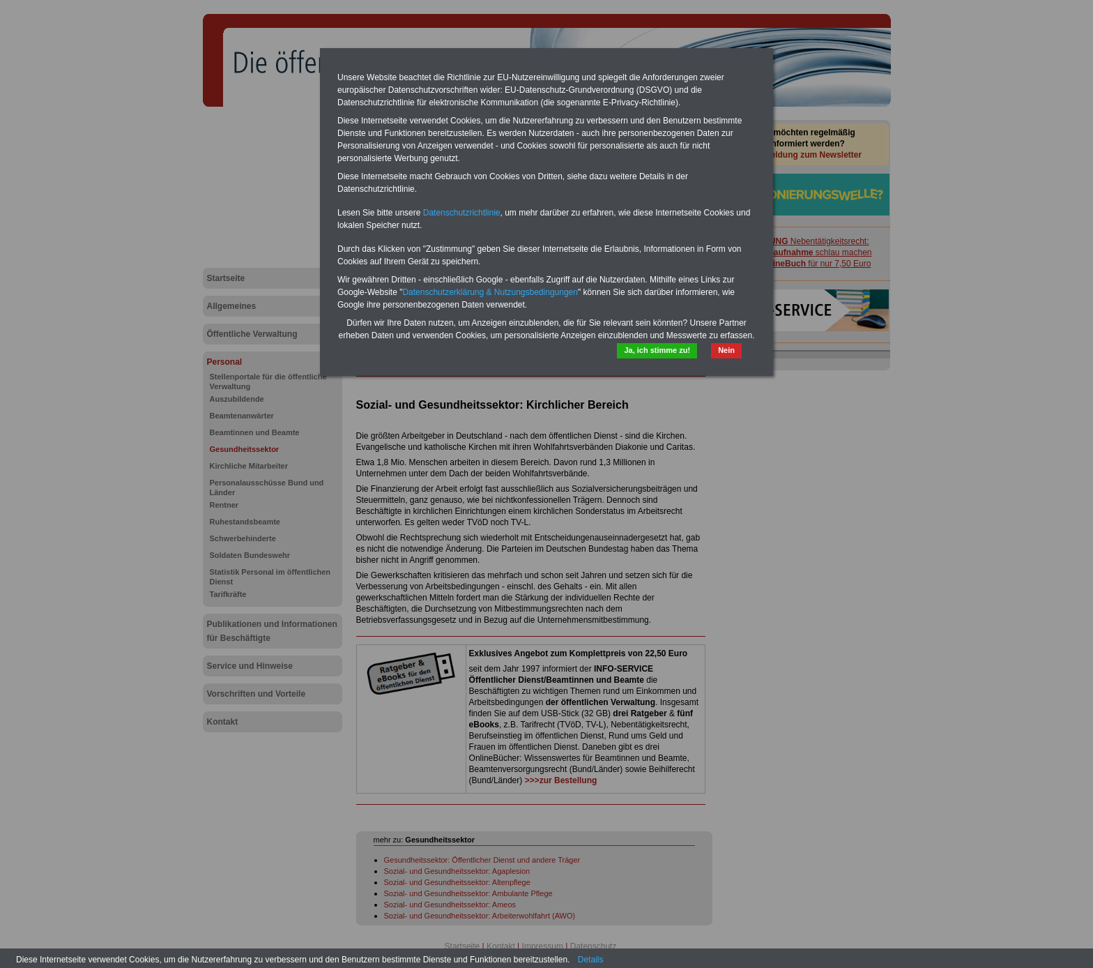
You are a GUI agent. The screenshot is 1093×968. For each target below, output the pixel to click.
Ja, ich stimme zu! (657, 350)
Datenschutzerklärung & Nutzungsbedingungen (490, 292)
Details (591, 960)
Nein (726, 350)
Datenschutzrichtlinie (461, 213)
